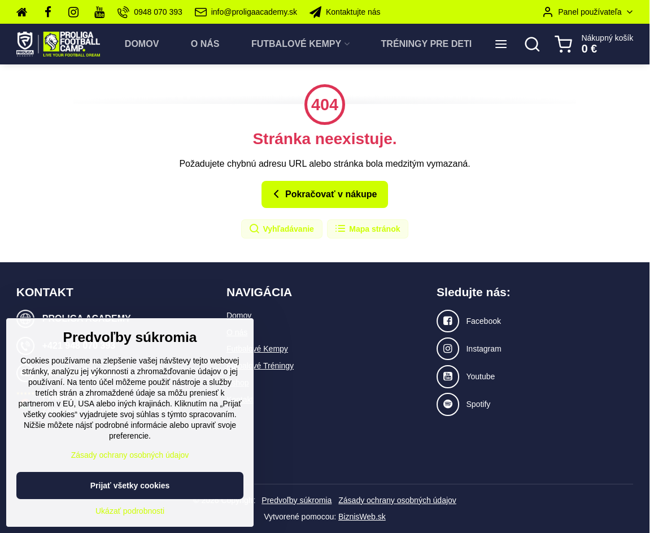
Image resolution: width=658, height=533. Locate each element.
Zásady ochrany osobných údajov (397, 500)
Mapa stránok (367, 229)
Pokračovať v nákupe (323, 194)
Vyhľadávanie (281, 229)
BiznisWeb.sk (362, 516)
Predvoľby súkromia (297, 500)
